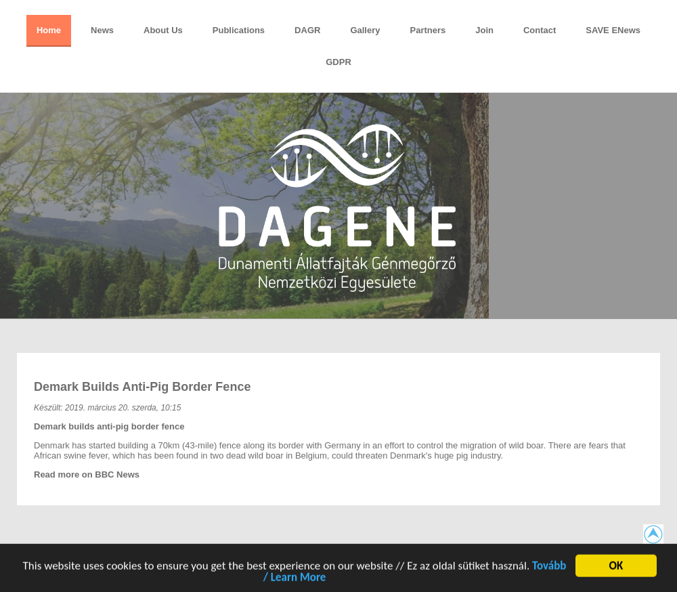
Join (484, 30)
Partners (427, 30)
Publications (239, 30)
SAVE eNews (613, 30)
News (102, 30)
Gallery (365, 30)
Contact (539, 30)
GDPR (338, 62)
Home (49, 30)
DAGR (307, 30)
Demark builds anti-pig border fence (142, 387)
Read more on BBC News (86, 474)
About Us (163, 30)
